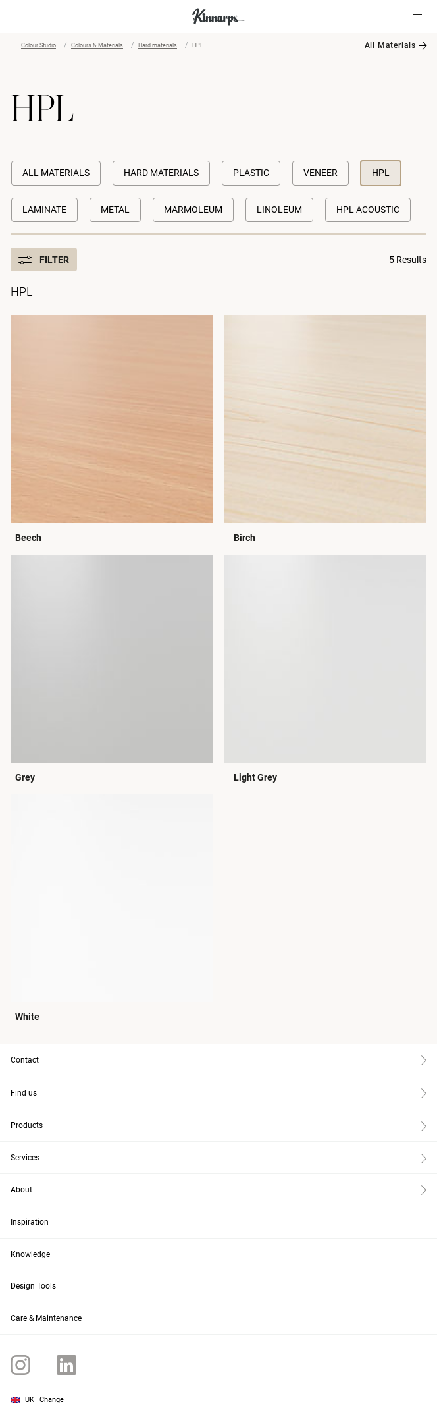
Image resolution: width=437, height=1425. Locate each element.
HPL (381, 172)
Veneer (320, 172)
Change (51, 1399)
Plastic (251, 172)
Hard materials (157, 45)
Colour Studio (38, 45)
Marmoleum (193, 209)
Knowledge (30, 1254)
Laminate (44, 209)
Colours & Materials (97, 45)
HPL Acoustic (367, 209)
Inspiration (30, 1222)
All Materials (390, 45)
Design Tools (33, 1286)
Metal (115, 209)
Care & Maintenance (46, 1318)
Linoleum (279, 209)
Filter (43, 259)
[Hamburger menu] (417, 16)
